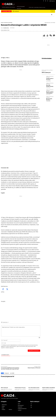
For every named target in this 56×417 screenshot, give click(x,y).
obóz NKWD (12, 373)
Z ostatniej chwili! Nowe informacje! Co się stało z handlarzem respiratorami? (10, 368)
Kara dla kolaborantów (49, 85)
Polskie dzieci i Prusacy (49, 78)
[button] (51, 14)
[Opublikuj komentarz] (34, 351)
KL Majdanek (7, 373)
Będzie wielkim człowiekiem (49, 91)
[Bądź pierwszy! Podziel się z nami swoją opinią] (20, 331)
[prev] (52, 11)
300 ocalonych (16, 11)
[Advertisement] (20, 80)
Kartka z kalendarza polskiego (6, 22)
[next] (54, 11)
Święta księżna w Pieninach (34, 367)
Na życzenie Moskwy (50, 96)
